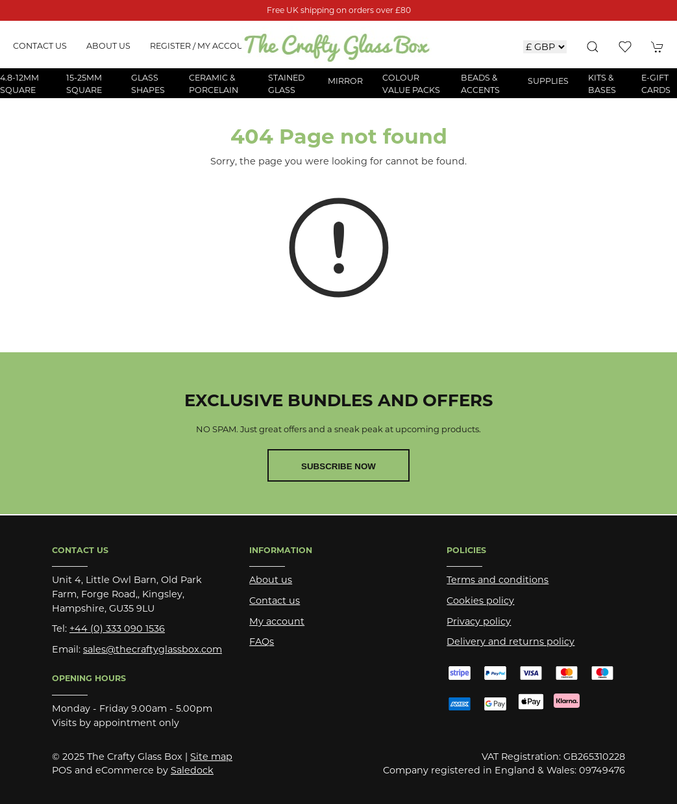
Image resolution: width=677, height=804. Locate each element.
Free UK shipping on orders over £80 (339, 10)
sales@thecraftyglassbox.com (152, 649)
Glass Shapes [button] (148, 84)
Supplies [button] (548, 81)
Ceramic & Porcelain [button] (213, 84)
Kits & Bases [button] (602, 84)
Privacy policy (479, 621)
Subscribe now (338, 466)
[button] (592, 47)
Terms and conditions (497, 580)
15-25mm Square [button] (84, 84)
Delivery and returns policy (510, 641)
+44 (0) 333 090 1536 (117, 628)
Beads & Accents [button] (480, 84)
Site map (211, 756)
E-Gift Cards (656, 84)
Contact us (40, 46)
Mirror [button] (345, 81)
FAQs (261, 641)
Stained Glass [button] (286, 84)
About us (108, 46)
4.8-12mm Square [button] (19, 84)
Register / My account (202, 46)
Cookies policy (480, 600)
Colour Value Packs (411, 84)
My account (276, 621)
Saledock (192, 770)
